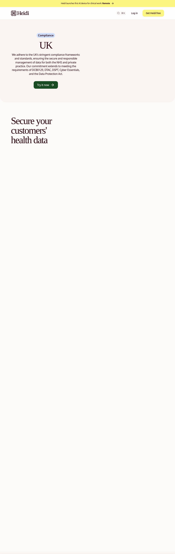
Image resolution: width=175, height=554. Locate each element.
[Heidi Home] (20, 13)
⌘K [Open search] (121, 13)
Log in (134, 13)
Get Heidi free (153, 13)
